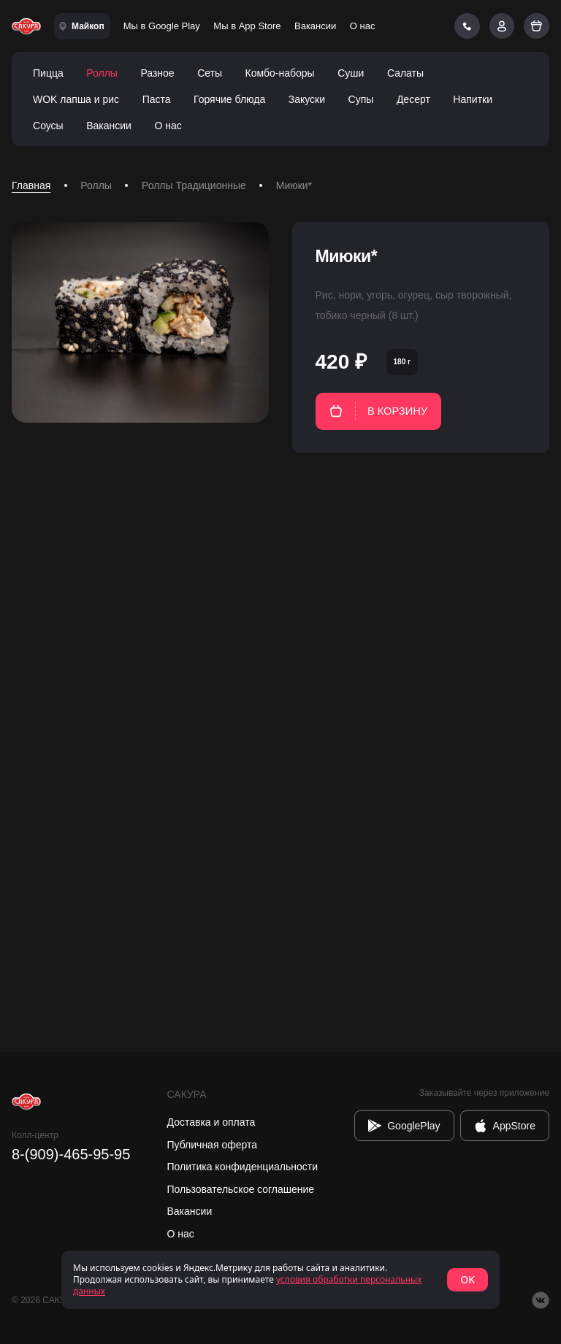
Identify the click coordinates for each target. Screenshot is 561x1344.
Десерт (413, 99)
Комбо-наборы (280, 73)
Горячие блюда (229, 99)
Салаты (405, 73)
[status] (280, 1280)
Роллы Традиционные (194, 185)
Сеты (209, 73)
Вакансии (315, 25)
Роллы (102, 73)
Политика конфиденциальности (242, 1166)
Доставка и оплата (211, 1122)
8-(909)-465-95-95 (71, 1154)
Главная (31, 185)
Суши (350, 73)
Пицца (48, 73)
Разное (157, 73)
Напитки (472, 99)
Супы (361, 99)
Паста (156, 99)
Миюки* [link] (294, 185)
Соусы (48, 125)
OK (467, 1279)
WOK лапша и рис (76, 99)
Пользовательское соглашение (241, 1189)
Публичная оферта (212, 1145)
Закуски (307, 99)
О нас (362, 25)
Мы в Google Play (161, 25)
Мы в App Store (246, 25)
